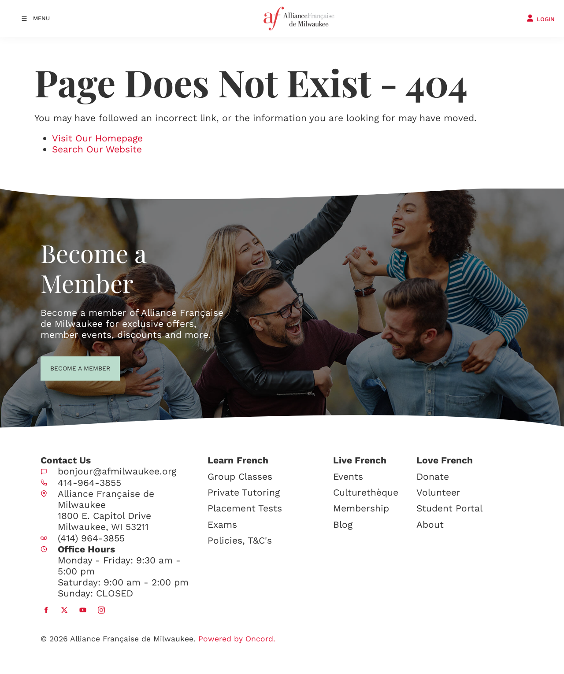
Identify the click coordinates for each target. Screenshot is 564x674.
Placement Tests (245, 508)
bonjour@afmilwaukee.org (117, 471)
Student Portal (449, 508)
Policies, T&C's (240, 540)
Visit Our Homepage (97, 138)
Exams (222, 524)
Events (348, 476)
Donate (432, 476)
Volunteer (438, 492)
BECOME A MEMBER (64, 367)
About (430, 524)
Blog (342, 524)
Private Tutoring (244, 492)
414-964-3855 (89, 482)
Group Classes (240, 476)
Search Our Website (97, 149)
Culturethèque (365, 492)
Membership (361, 508)
